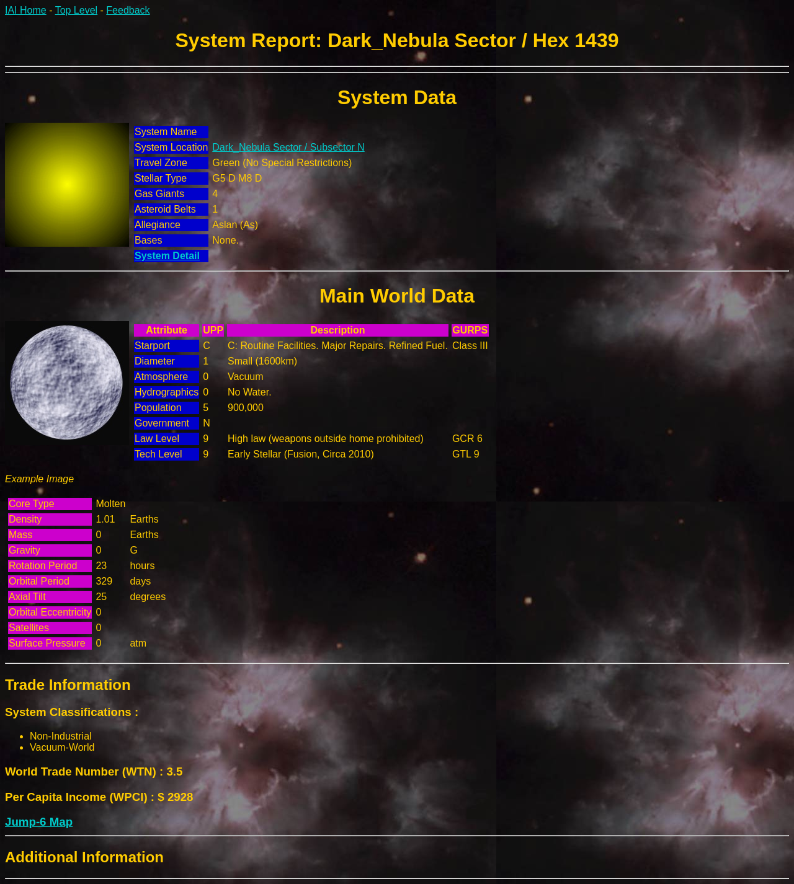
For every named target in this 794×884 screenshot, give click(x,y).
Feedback (127, 10)
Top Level (76, 10)
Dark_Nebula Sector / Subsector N (288, 147)
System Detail (167, 255)
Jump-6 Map (39, 821)
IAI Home (26, 10)
